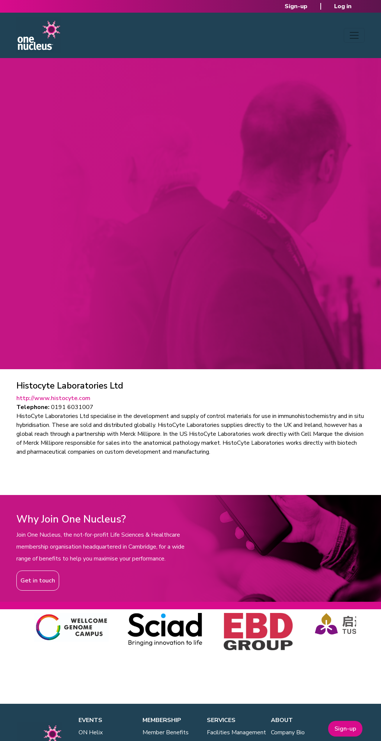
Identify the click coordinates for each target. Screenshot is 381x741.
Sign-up (296, 6)
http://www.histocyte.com (53, 398)
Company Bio (288, 732)
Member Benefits (166, 732)
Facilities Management (236, 732)
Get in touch (37, 580)
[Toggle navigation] (354, 35)
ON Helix (91, 732)
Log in (343, 6)
